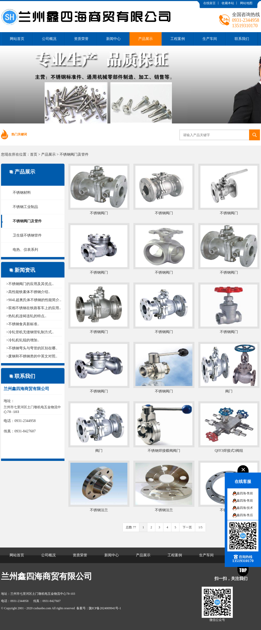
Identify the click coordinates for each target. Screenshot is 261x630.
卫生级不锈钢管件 (27, 235)
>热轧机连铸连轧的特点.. (26, 316)
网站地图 (246, 3)
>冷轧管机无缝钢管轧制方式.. (30, 332)
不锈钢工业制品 (25, 207)
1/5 (200, 527)
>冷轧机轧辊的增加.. (22, 340)
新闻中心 (113, 39)
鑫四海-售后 (245, 515)
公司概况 (49, 39)
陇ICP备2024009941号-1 (105, 608)
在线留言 (209, 3)
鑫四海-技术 (245, 508)
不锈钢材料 (22, 193)
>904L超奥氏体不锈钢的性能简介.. (33, 300)
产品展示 (145, 39)
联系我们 (242, 39)
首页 (33, 154)
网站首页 (17, 39)
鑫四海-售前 (245, 493)
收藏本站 (228, 3)
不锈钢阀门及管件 (74, 154)
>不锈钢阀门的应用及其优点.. (30, 284)
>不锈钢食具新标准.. (22, 324)
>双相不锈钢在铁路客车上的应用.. (33, 308)
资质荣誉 (81, 39)
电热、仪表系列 (25, 250)
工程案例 (177, 39)
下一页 (187, 527)
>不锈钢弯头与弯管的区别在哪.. (31, 348)
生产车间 (209, 39)
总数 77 (131, 527)
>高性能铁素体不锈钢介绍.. (28, 292)
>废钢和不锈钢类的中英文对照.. (31, 356)
